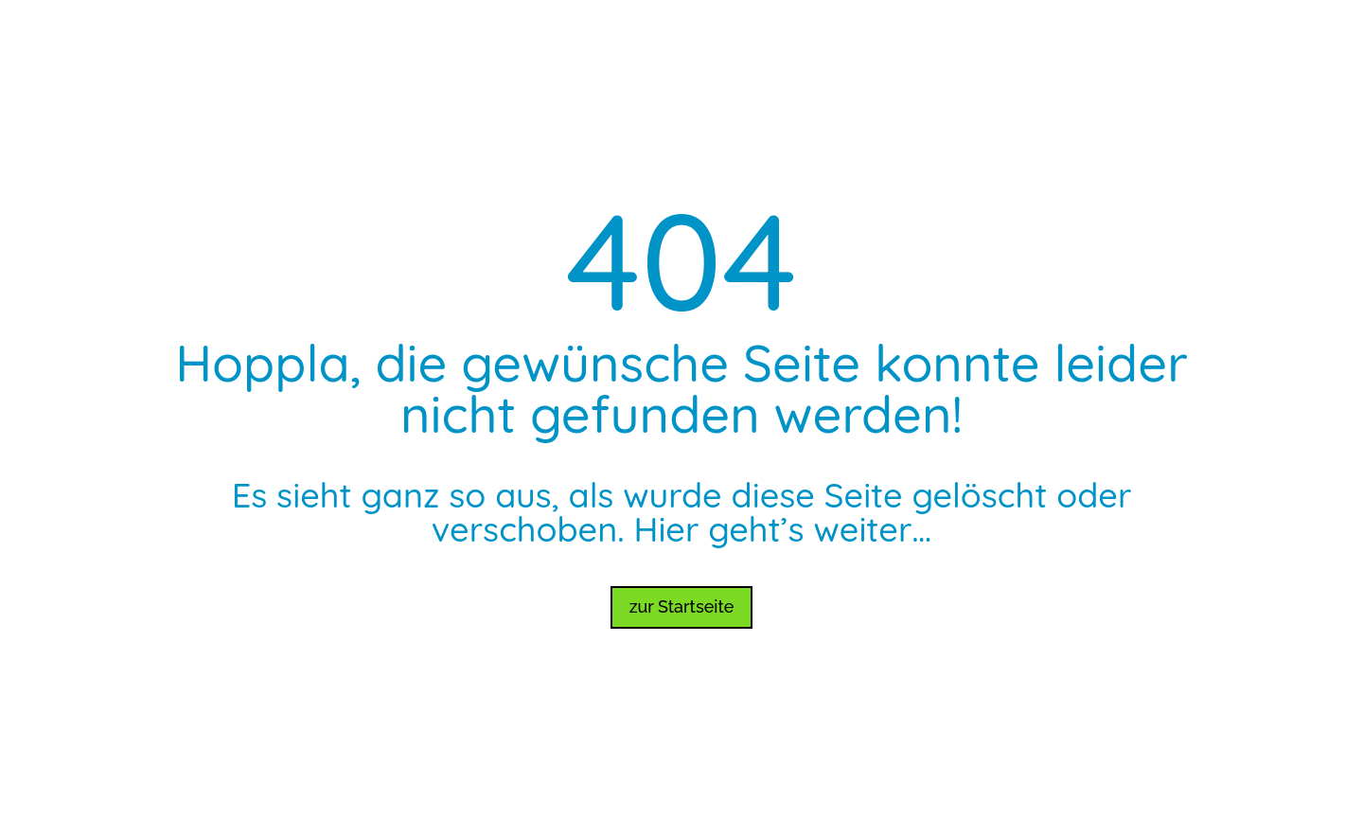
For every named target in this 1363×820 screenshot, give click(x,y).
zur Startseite (682, 606)
